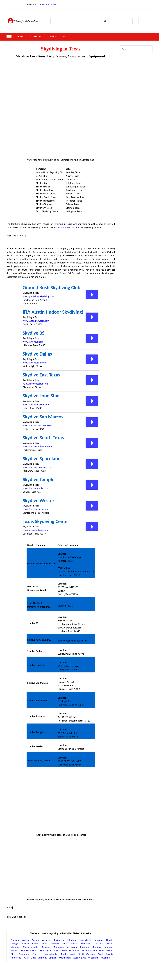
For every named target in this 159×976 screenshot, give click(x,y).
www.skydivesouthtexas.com (37, 446)
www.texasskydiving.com (35, 530)
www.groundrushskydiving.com (38, 296)
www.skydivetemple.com (35, 488)
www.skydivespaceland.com (37, 467)
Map (35, 159)
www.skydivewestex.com (35, 509)
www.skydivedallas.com (35, 362)
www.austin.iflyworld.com (36, 320)
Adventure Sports (48, 4)
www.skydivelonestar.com (36, 404)
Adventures (36, 36)
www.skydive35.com (33, 341)
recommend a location (68, 227)
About (53, 36)
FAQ (65, 36)
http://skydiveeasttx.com (35, 383)
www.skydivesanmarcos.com (37, 425)
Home (20, 36)
